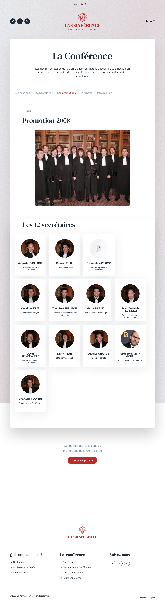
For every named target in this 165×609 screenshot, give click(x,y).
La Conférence (17, 562)
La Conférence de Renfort (23, 567)
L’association (104, 92)
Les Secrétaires (43, 92)
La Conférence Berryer (71, 572)
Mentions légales (147, 598)
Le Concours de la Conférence (75, 567)
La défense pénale (19, 572)
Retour (28, 111)
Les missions (22, 92)
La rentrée (86, 92)
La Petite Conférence (70, 578)
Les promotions (66, 92)
